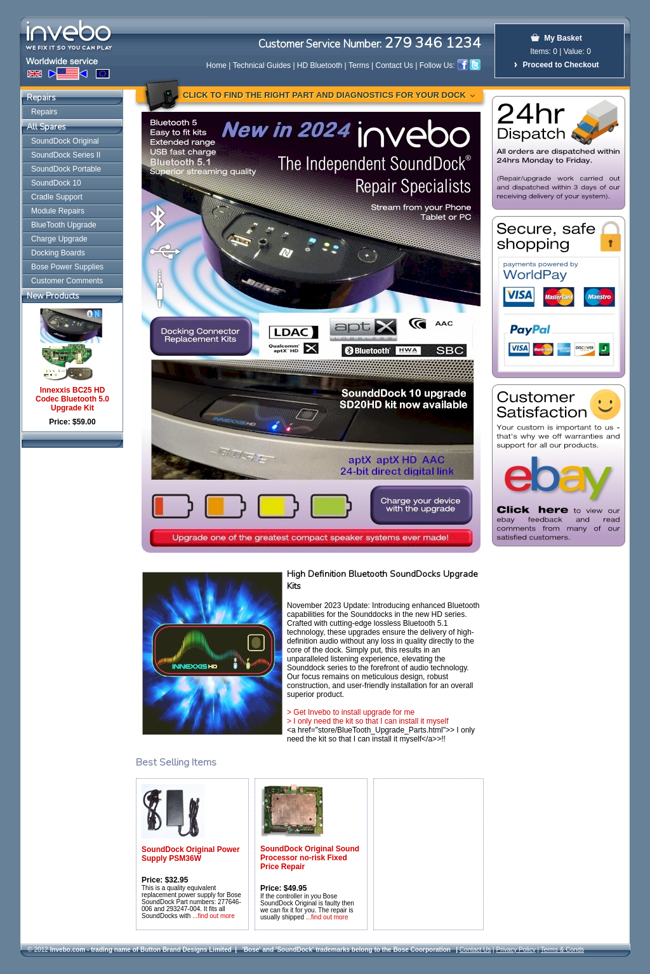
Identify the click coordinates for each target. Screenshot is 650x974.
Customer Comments (67, 280)
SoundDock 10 (56, 183)
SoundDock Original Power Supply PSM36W (191, 854)
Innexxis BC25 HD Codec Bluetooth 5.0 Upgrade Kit (72, 399)
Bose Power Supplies (67, 266)
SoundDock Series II (65, 155)
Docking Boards (58, 252)
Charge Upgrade (59, 238)
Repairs (41, 98)
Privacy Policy (515, 949)
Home (216, 65)
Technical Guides (262, 65)
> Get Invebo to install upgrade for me (351, 712)
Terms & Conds (562, 949)
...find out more (213, 915)
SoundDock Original (65, 141)
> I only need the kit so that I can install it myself (367, 721)
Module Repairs (57, 210)
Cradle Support (57, 197)
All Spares (46, 127)
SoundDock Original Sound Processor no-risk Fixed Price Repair (309, 857)
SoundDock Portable (66, 169)
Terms (358, 65)
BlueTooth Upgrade (63, 224)
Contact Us (394, 65)
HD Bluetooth (319, 65)
